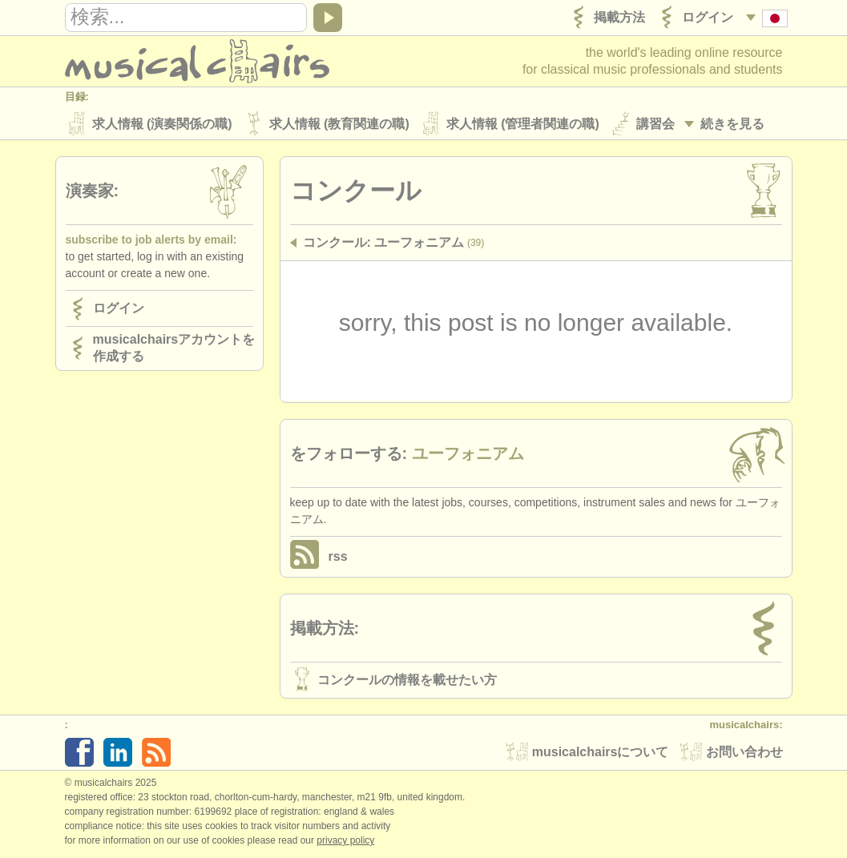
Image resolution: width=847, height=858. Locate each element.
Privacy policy (345, 841)
